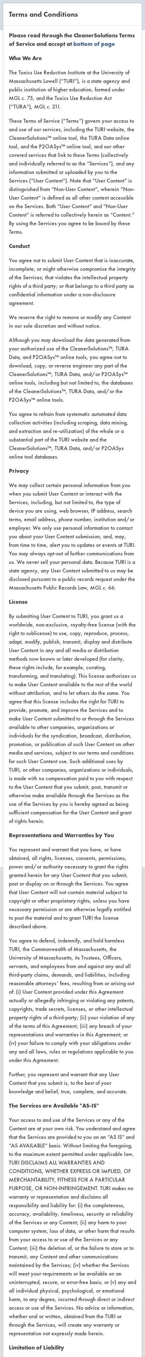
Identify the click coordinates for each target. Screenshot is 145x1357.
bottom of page (94, 44)
